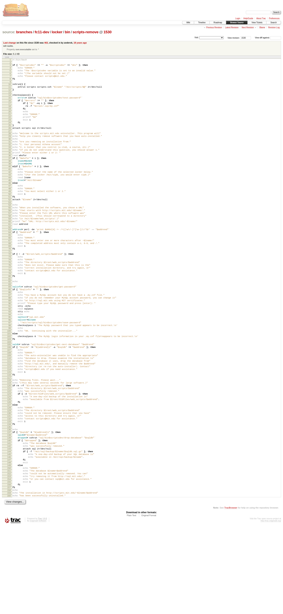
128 (9, 476)
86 (9, 337)
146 (9, 536)
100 (9, 384)
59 (9, 250)
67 (9, 276)
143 (9, 526)
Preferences (274, 18)
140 (9, 516)
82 (9, 325)
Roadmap (218, 22)
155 (9, 566)
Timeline (201, 22)
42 (9, 194)
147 (9, 539)
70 (9, 286)
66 (9, 273)
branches (24, 32)
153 (9, 559)
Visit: (196, 37)
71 (9, 290)
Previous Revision (214, 27)
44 (9, 201)
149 (9, 546)
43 (9, 197)
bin (67, 32)
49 (9, 218)
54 (9, 233)
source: (8, 32)
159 (9, 579)
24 (9, 135)
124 (9, 463)
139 (9, 512)
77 (9, 309)
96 (9, 371)
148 (9, 543)
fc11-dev (42, 32)
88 (9, 344)
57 (9, 244)
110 (9, 417)
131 (9, 486)
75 (9, 302)
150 (9, 549)
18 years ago (80, 43)
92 (9, 358)
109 (9, 414)
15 (9, 105)
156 (9, 569)
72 (9, 292)
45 (9, 204)
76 (9, 306)
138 (9, 509)
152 (9, 556)
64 (9, 266)
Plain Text (131, 603)
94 (9, 364)
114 (9, 430)
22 (9, 128)
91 (9, 354)
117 (9, 440)
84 (9, 331)
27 (9, 145)
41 (9, 191)
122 (9, 456)
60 (9, 254)
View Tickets (257, 22)
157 (9, 573)
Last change (9, 43)
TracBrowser (230, 595)
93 (9, 361)
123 (9, 460)
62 (9, 260)
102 (9, 391)
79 (9, 316)
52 (9, 228)
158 (9, 576)
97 (9, 374)
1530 (108, 32)
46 (9, 208)
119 (9, 446)
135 (9, 500)
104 (9, 398)
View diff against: (268, 38)
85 (9, 334)
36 (9, 174)
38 (9, 181)
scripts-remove (85, 32)
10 (9, 89)
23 (9, 131)
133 (9, 493)
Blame (262, 27)
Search (273, 22)
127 (9, 473)
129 (9, 480)
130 (9, 483)
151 (9, 553)
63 (9, 263)
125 (9, 466)
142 (9, 522)
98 (9, 378)
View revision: (234, 38)
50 (9, 221)
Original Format (148, 603)
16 (9, 108)
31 (9, 157)
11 (9, 92)
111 (9, 420)
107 (9, 407)
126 (9, 470)
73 (9, 295)
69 (9, 283)
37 (9, 177)
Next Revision (248, 27)
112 (9, 424)
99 (9, 381)
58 (9, 247)
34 (9, 167)
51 (9, 224)
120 (9, 450)
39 (9, 184)
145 (9, 533)
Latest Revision (231, 27)
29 (9, 151)
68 (9, 280)
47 (9, 211)
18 (9, 115)
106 (9, 404)
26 (9, 141)
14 (9, 101)
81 (9, 322)
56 (9, 240)
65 (9, 270)
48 (9, 214)
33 (9, 164)
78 (9, 312)
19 (9, 118)
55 (9, 237)
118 (9, 443)
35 (9, 171)
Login (237, 18)
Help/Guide (248, 18)
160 (9, 583)
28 (9, 147)
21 (9, 125)
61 (9, 257)
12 (9, 95)
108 (9, 410)
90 (9, 351)
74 (9, 299)
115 (9, 434)
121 (9, 453)
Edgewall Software (38, 609)
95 (9, 368)
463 (46, 43)
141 (9, 519)
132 (9, 490)
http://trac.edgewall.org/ (271, 609)
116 (9, 437)
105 (9, 400)
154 (9, 563)
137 (9, 506)
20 (9, 121)
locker (57, 32)
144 (9, 529)
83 (9, 328)
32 (9, 161)
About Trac (261, 18)
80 (9, 319)
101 (9, 388)
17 (9, 111)
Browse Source (236, 22)
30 (9, 154)
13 (9, 99)
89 (9, 347)
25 (9, 138)
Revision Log (274, 27)
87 (9, 341)
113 (9, 427)
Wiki (188, 22)
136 (9, 502)
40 (9, 187)
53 (9, 231)
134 (9, 496)
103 (9, 394)
